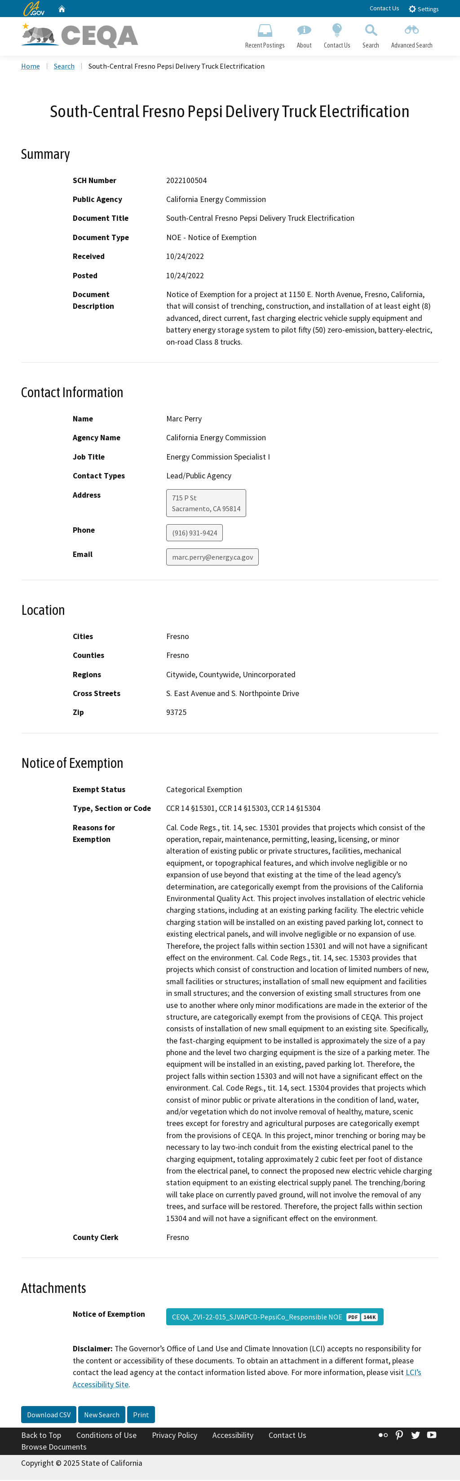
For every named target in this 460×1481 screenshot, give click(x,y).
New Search (101, 1415)
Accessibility (232, 1436)
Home (30, 66)
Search (371, 34)
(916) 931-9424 (194, 533)
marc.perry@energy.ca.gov (212, 557)
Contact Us (384, 8)
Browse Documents (54, 1448)
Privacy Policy (174, 1436)
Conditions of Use (106, 1436)
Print (141, 1415)
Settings (423, 8)
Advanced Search (412, 34)
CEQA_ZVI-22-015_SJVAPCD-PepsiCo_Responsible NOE (275, 1317)
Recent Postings (265, 34)
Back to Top (41, 1436)
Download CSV (49, 1415)
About (304, 34)
